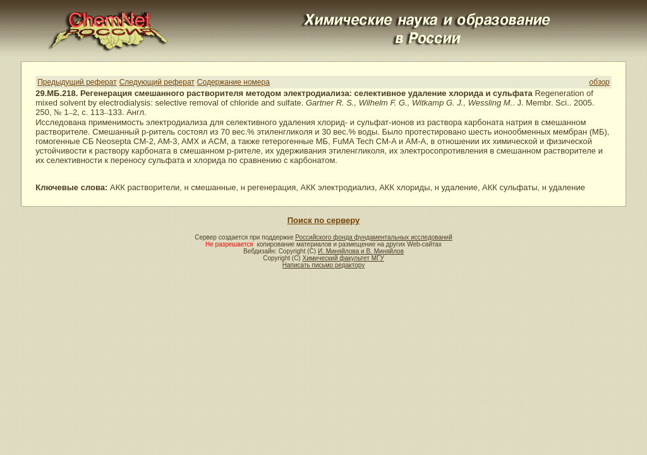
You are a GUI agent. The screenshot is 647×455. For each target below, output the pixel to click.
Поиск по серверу (323, 220)
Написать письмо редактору (323, 265)
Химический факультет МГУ (343, 258)
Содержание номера (233, 82)
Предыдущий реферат (76, 82)
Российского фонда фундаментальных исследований (373, 237)
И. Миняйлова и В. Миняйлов (361, 251)
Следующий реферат (157, 82)
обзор (600, 82)
